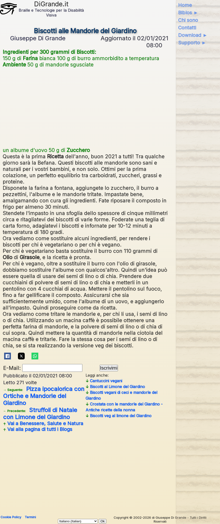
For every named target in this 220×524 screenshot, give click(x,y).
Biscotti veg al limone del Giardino (118, 415)
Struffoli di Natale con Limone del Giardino (40, 413)
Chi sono (188, 20)
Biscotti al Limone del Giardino (115, 386)
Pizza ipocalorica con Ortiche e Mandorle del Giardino (43, 395)
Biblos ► (188, 13)
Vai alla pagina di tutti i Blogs (37, 429)
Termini (30, 517)
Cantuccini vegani (104, 380)
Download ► (192, 35)
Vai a (43, 423)
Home (185, 5)
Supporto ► (192, 43)
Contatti (187, 28)
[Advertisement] (85, 107)
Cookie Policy (10, 517)
